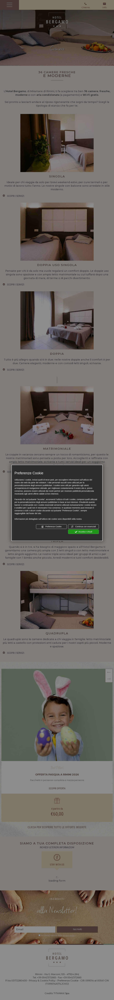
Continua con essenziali (83, 526)
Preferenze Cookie (51, 526)
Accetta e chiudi (83, 531)
